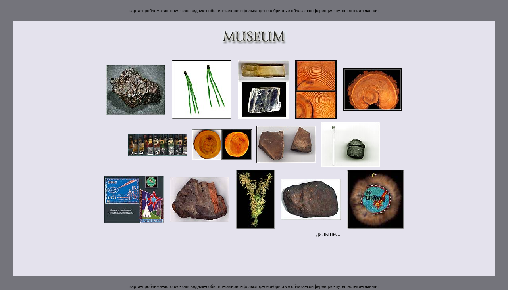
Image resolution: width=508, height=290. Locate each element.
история (172, 10)
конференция (320, 10)
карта (134, 10)
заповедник (193, 10)
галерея (233, 10)
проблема (152, 10)
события (214, 10)
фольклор (252, 10)
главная (371, 10)
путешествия (348, 10)
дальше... (328, 234)
